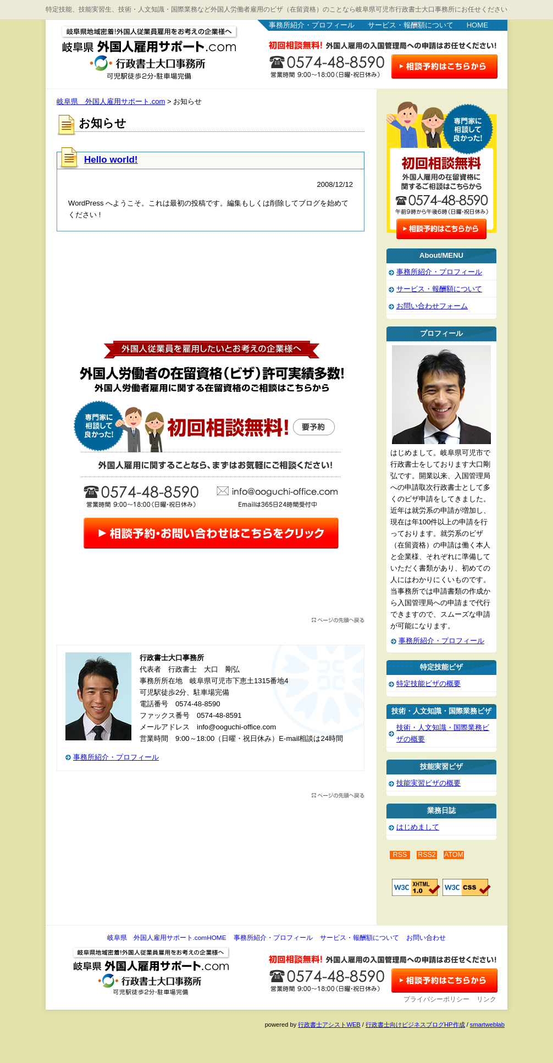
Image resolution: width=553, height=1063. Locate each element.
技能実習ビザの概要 (428, 783)
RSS (400, 854)
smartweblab (487, 1024)
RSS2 (427, 854)
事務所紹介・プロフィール (312, 25)
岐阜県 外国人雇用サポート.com (139, 49)
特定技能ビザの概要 (428, 683)
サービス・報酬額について (411, 25)
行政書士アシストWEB (329, 1024)
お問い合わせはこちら (445, 66)
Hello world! (111, 159)
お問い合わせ (426, 938)
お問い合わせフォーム (432, 306)
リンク (486, 999)
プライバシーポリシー (436, 999)
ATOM (453, 854)
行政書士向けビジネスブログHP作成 (415, 1024)
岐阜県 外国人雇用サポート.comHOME (166, 938)
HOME (477, 25)
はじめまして (417, 827)
